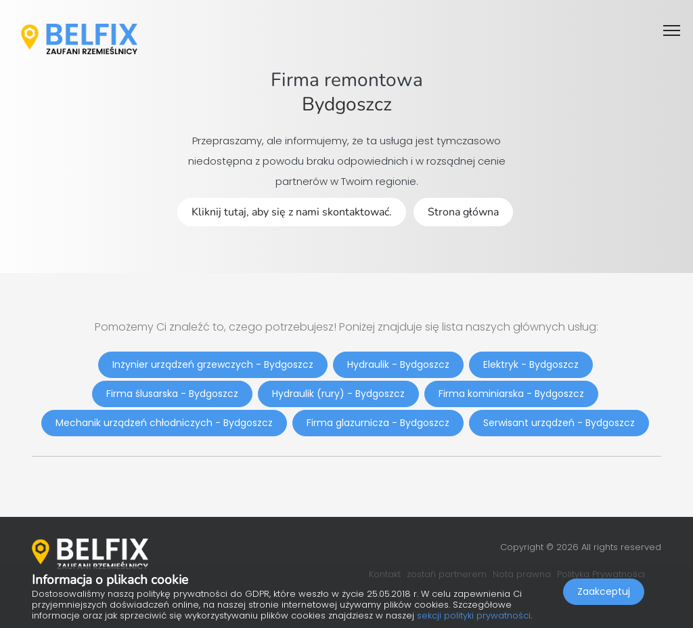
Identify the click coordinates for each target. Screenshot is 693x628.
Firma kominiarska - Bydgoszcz (511, 393)
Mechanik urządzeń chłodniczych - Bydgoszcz (164, 423)
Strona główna (463, 212)
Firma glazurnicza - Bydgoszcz (378, 423)
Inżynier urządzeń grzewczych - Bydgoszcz (212, 364)
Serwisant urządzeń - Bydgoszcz (559, 423)
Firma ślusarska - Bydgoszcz (172, 393)
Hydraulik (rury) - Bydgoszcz (338, 393)
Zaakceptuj (603, 591)
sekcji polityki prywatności (474, 615)
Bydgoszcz (347, 104)
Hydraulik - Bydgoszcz (398, 364)
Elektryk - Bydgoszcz (531, 364)
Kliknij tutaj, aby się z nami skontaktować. (292, 212)
